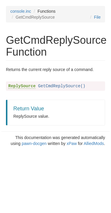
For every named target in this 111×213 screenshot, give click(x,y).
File (97, 17)
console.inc (20, 11)
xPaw (72, 143)
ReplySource (22, 86)
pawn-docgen (34, 143)
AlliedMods (94, 143)
